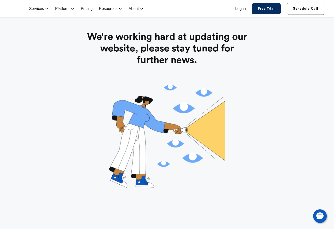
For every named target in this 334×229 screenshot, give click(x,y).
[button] (320, 216)
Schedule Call (305, 8)
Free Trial (266, 8)
